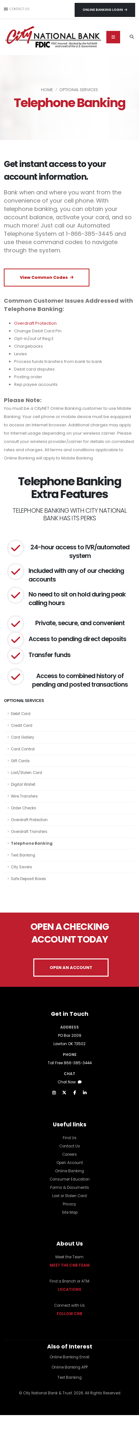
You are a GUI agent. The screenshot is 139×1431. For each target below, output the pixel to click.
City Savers (21, 867)
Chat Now (70, 1082)
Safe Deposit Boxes (28, 878)
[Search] (132, 37)
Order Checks (23, 808)
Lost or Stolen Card (69, 1195)
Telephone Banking (32, 843)
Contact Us (16, 9)
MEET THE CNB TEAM (70, 1265)
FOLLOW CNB (69, 1313)
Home (47, 89)
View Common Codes (46, 277)
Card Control (23, 749)
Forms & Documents (69, 1187)
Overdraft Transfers (29, 831)
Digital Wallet (23, 784)
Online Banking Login (105, 9)
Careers (69, 1154)
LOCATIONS (69, 1289)
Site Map (70, 1212)
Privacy (69, 1204)
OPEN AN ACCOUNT (71, 968)
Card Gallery (22, 737)
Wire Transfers (24, 796)
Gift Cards (20, 760)
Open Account (69, 1162)
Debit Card (20, 713)
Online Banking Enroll (69, 1357)
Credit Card (21, 725)
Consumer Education (70, 1179)
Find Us (70, 1137)
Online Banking (69, 1171)
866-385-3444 (78, 1063)
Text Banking (23, 855)
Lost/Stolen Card (26, 772)
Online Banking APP (70, 1367)
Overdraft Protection (29, 819)
